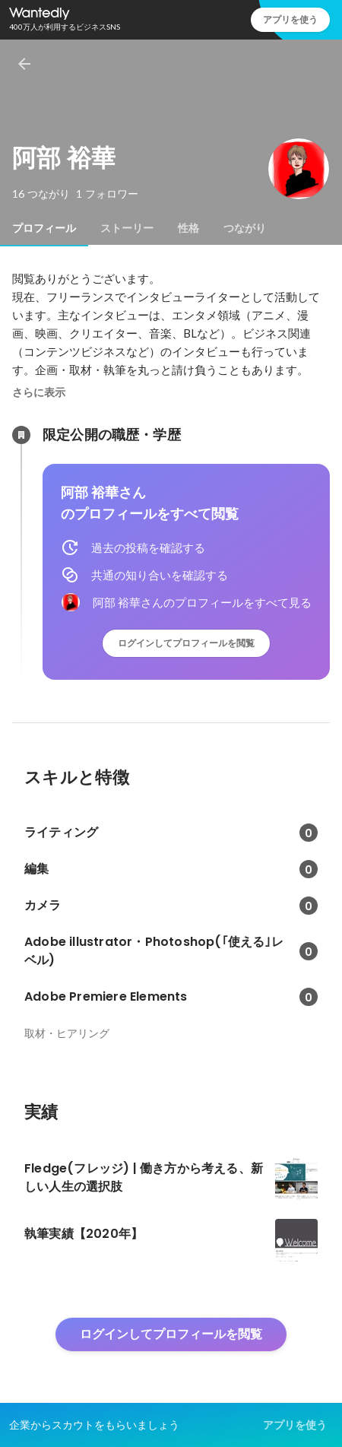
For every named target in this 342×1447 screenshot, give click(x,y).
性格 (188, 228)
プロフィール (44, 228)
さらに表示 (38, 392)
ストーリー (127, 228)
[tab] (44, 228)
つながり (244, 228)
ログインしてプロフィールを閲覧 (186, 642)
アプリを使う (290, 19)
